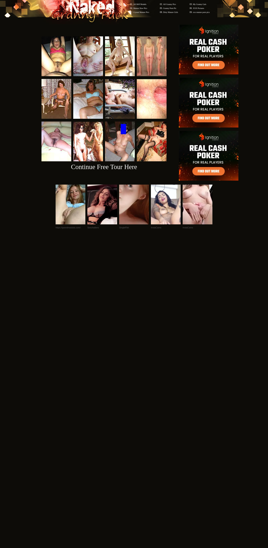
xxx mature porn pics (201, 12)
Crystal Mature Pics (141, 12)
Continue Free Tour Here (104, 166)
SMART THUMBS (141, 472)
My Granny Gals (199, 4)
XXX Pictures (198, 8)
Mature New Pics (140, 8)
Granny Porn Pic (169, 8)
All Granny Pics (169, 4)
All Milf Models (140, 4)
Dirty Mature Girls (170, 12)
